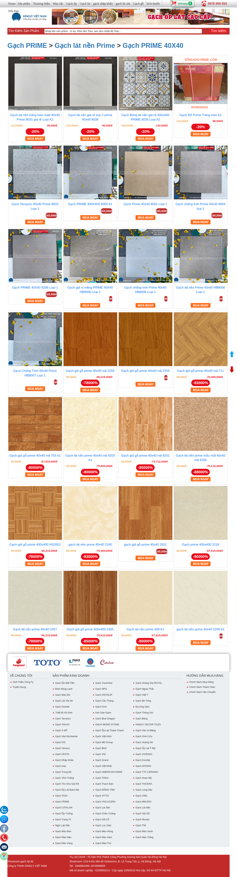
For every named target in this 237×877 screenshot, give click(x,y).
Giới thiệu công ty (23, 682)
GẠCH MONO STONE (107, 724)
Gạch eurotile (143, 760)
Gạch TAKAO (62, 724)
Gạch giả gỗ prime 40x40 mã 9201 (145, 455)
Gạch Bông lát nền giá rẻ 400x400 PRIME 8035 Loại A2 (145, 117)
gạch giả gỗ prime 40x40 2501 (145, 544)
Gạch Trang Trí (63, 819)
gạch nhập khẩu (103, 3)
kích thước (153, 3)
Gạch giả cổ (102, 819)
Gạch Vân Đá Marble (66, 736)
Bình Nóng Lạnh (64, 688)
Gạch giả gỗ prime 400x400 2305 (90, 629)
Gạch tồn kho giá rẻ (67, 783)
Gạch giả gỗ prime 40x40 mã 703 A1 (35, 455)
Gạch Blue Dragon (105, 718)
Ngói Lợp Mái (62, 825)
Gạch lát (85, 3)
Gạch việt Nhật (103, 766)
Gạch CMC (141, 795)
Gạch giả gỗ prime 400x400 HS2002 (35, 544)
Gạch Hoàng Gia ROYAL (149, 683)
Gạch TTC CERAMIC (147, 772)
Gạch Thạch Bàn (104, 783)
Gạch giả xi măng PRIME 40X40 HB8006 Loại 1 (90, 290)
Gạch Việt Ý (142, 694)
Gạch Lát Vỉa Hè (64, 700)
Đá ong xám (142, 706)
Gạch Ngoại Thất (144, 688)
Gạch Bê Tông (143, 700)
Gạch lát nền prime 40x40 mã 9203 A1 (90, 458)
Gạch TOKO (102, 777)
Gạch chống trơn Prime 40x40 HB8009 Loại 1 (145, 290)
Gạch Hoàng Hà (144, 742)
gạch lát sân (123, 3)
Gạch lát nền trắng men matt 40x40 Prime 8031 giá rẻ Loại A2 (35, 117)
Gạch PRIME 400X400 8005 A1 (90, 204)
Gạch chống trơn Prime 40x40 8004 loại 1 (201, 206)
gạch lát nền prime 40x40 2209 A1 (200, 629)
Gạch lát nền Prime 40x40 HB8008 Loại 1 (200, 290)
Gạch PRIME (27, 45)
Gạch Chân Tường (105, 813)
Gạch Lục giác (103, 825)
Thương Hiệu (41, 3)
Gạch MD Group (104, 742)
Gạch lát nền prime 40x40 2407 (35, 629)
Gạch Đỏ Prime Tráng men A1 (200, 115)
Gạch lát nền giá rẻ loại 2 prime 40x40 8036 (90, 117)
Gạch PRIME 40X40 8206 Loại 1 (35, 287)
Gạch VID (100, 754)
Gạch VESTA (62, 754)
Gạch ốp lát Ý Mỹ (145, 748)
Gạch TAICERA (144, 783)
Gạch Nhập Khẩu (64, 760)
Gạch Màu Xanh (144, 831)
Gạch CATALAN (63, 807)
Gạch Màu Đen (63, 831)
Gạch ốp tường (64, 813)
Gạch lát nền (143, 807)
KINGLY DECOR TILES (148, 724)
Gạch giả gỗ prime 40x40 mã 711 (200, 371)
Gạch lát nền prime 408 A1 (145, 629)
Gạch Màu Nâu (63, 837)
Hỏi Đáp (13, 11)
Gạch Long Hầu (144, 789)
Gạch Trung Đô (63, 772)
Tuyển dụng (19, 687)
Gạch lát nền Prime (85, 45)
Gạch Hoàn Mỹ (144, 777)
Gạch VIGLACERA (105, 801)
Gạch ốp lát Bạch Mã (67, 789)
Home (12, 3)
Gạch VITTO (102, 795)
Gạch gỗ (138, 3)
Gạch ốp (71, 3)
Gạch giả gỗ (143, 813)
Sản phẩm (24, 3)
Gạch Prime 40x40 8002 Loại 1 (145, 204)
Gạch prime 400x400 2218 (200, 544)
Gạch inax (60, 766)
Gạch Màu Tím (103, 843)
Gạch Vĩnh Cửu (144, 736)
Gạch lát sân (102, 807)
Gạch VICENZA (144, 754)
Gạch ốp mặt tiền (65, 683)
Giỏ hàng (183, 3)
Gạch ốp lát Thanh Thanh (109, 730)
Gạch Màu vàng (64, 843)
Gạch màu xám (103, 837)
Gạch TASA (61, 795)
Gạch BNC (101, 748)
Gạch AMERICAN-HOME (108, 772)
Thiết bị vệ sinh (63, 712)
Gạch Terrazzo (63, 718)
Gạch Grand (102, 760)
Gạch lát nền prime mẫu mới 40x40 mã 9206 (200, 458)
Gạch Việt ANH (103, 736)
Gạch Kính (101, 706)
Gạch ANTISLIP (103, 694)
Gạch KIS (60, 742)
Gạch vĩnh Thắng (64, 777)
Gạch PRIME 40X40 (153, 45)
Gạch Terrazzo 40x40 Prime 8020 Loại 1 (34, 206)
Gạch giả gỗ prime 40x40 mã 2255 (145, 371)
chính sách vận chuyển (202, 692)
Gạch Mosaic (143, 819)
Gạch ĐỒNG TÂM (105, 789)
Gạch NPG (101, 688)
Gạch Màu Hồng (104, 831)
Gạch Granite (62, 706)
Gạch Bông (142, 718)
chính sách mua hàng (201, 682)
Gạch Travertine (103, 683)
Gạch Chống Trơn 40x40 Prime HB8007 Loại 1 (35, 373)
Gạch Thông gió (144, 712)
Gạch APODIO (143, 766)
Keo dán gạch (103, 712)
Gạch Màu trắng (144, 837)
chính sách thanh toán (202, 687)
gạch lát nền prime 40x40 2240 (90, 544)
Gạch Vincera (62, 748)
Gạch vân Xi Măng (146, 730)
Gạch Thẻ (141, 825)
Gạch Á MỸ (61, 730)
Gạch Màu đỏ (62, 694)
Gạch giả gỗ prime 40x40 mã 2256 (90, 371)
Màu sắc (58, 3)
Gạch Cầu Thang (104, 700)
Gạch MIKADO (143, 801)
